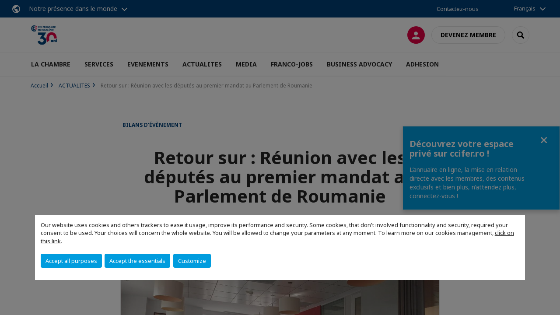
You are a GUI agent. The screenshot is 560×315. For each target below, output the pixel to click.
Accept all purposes (71, 261)
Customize (192, 261)
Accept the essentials (137, 261)
